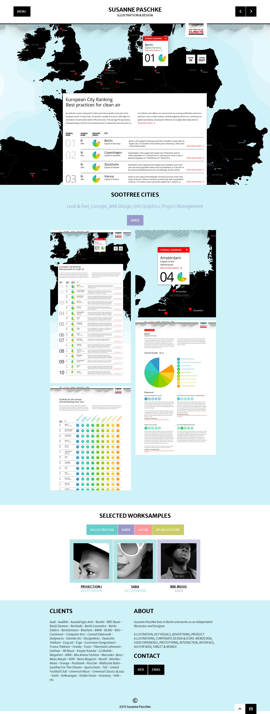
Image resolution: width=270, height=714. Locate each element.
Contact (147, 655)
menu (23, 13)
